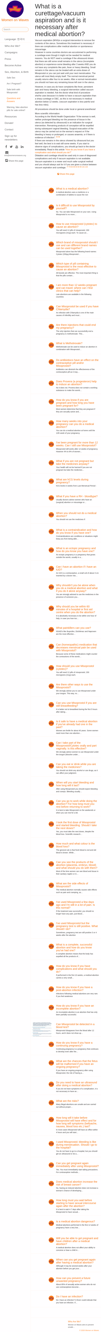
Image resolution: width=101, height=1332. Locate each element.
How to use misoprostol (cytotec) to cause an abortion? (76, 225)
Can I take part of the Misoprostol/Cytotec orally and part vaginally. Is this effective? (76, 745)
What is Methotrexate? (69, 343)
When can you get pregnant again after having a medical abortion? (75, 1261)
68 (59, 137)
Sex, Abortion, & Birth (17, 72)
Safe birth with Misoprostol (13, 91)
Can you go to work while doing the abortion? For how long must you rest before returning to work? (76, 804)
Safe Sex (11, 78)
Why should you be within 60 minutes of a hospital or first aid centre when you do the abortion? (75, 609)
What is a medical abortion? (72, 188)
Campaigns (11, 52)
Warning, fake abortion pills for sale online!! (17, 108)
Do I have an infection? (69, 1296)
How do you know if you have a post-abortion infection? (74, 989)
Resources (11, 116)
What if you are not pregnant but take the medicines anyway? (75, 462)
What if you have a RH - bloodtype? (77, 496)
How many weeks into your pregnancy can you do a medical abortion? (75, 424)
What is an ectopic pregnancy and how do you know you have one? (76, 550)
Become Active (13, 65)
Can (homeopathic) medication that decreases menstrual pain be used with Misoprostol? (76, 647)
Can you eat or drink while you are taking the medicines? (76, 765)
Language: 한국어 (15, 39)
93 (76, 167)
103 (86, 167)
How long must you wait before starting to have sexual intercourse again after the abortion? (76, 1203)
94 (78, 167)
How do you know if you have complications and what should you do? (76, 969)
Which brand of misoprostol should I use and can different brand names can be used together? (77, 245)
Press (8, 59)
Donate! (9, 123)
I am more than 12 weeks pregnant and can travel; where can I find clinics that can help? (76, 288)
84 (72, 167)
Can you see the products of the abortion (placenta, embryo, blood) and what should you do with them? (76, 865)
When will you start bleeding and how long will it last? (75, 784)
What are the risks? (67, 1100)
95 (81, 167)
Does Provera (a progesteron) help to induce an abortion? (76, 383)
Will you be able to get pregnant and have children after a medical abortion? (77, 1241)
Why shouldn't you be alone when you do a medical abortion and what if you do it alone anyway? (77, 588)
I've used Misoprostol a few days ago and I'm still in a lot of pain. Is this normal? (75, 905)
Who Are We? (12, 46)
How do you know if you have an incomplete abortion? (75, 1007)
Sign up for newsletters (11, 138)
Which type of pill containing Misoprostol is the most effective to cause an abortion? (76, 266)
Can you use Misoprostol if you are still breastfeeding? (76, 704)
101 (83, 167)
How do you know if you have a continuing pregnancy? (74, 1044)
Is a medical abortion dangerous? (75, 1221)
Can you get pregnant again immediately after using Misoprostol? (77, 1165)
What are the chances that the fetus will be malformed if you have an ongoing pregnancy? (77, 1064)
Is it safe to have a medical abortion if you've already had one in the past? (76, 724)
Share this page (14, 160)
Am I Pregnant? (14, 83)
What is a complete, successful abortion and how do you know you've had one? (74, 947)
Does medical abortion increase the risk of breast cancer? (76, 1183)
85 (74, 167)
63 (57, 137)
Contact (9, 129)
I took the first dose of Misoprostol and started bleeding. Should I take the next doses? (76, 825)
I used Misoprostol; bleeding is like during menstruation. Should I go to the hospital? (76, 1144)
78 (70, 167)
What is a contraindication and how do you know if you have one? (76, 531)
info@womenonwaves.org (15, 154)
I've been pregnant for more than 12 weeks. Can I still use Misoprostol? (77, 444)
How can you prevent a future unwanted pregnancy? (73, 1279)
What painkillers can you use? (73, 627)
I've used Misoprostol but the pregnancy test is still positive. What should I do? (77, 926)
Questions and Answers (13, 99)
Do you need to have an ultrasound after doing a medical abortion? (76, 1084)
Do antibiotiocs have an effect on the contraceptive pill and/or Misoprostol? (77, 363)
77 (67, 167)
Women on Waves (15, 11)
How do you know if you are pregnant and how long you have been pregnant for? (75, 402)
